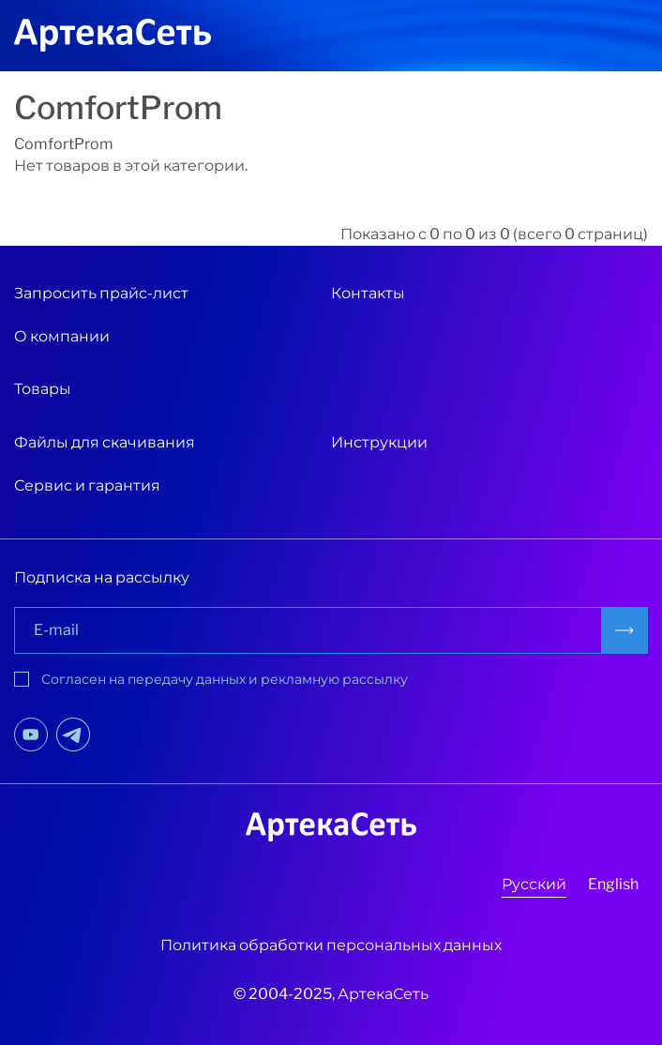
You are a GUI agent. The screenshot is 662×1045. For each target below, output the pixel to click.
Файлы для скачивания (104, 442)
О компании (62, 336)
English (613, 884)
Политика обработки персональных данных (331, 945)
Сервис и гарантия (87, 485)
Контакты (368, 293)
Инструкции (379, 442)
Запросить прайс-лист (101, 293)
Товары (42, 389)
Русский (534, 884)
